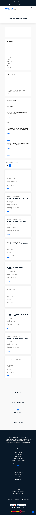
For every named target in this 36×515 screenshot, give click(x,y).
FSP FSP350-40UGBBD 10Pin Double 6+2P (15, 82)
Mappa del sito (18, 476)
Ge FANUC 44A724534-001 (18, 491)
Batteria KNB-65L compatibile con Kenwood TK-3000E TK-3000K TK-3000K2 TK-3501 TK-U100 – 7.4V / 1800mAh (18, 121)
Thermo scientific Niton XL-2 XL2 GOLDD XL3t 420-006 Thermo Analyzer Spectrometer (18, 91)
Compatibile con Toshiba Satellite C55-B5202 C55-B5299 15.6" (17, 244)
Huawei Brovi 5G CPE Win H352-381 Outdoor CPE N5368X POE (18, 486)
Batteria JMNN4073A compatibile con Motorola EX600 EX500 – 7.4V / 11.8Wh (17, 113)
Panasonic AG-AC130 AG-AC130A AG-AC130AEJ (16, 77)
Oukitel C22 (9, 93)
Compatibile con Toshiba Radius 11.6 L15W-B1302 (17, 361)
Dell (7, 55)
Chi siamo (18, 468)
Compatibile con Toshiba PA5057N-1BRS (16, 221)
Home (11, 21)
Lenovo (8, 44)
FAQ (18, 470)
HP (7, 51)
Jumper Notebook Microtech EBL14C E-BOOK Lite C (18, 483)
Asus (8, 49)
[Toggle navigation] (6, 14)
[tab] (7, 165)
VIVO (7, 53)
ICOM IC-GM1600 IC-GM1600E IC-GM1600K (15, 84)
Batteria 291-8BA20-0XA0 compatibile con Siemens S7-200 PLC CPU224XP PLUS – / (18, 144)
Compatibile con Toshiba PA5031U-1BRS (16, 175)
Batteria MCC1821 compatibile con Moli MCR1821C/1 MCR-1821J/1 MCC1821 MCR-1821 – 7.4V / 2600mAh (18, 151)
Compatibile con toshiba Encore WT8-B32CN (17, 338)
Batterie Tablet (18, 21)
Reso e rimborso (18, 474)
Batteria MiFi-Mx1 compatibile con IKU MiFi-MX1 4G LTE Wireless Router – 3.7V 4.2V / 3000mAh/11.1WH (17, 129)
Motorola (8, 65)
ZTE (7, 57)
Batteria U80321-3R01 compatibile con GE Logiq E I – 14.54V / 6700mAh (18, 106)
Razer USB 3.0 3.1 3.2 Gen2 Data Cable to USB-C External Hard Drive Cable (18, 488)
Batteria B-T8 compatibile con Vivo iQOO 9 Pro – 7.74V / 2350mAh (17, 136)
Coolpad (8, 63)
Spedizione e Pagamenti (18, 472)
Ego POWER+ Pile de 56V (18, 493)
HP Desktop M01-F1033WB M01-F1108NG (15, 88)
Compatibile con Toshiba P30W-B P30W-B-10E (17, 198)
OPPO (8, 59)
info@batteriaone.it (26, 442)
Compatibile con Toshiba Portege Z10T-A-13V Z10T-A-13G (17, 268)
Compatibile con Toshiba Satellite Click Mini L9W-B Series (17, 291)
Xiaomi (8, 61)
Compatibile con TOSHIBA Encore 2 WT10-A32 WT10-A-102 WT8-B (17, 315)
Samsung (8, 46)
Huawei (8, 67)
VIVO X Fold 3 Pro (10, 86)
